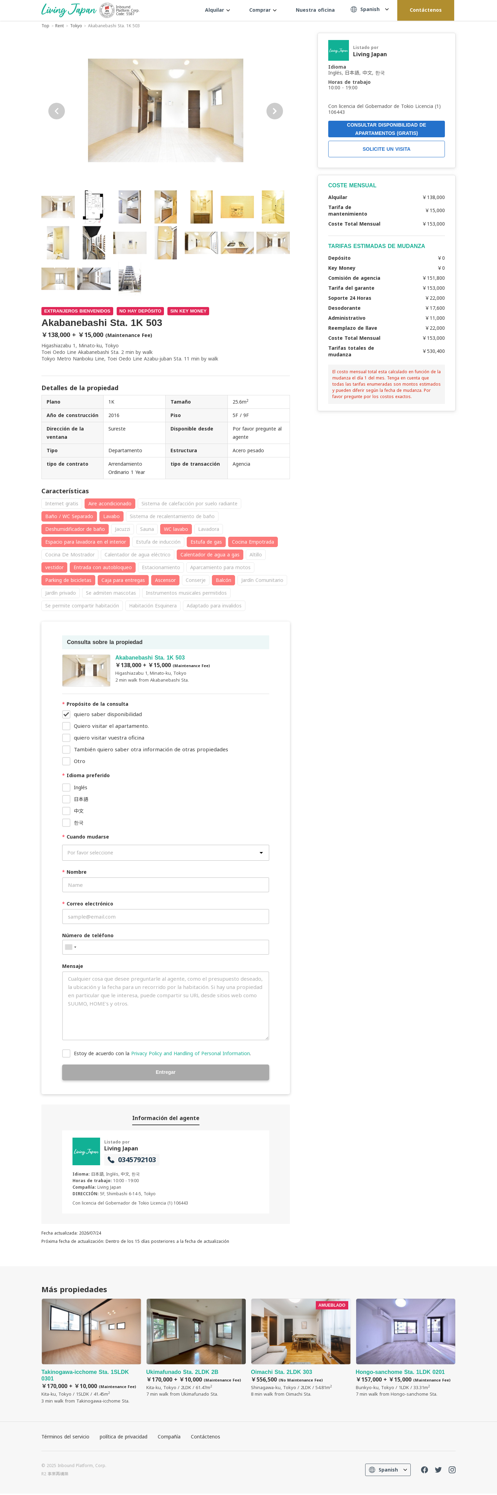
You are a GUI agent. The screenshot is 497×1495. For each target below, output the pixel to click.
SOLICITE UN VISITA (387, 149)
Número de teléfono (88, 935)
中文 (79, 811)
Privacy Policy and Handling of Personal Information (190, 1053)
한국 (79, 822)
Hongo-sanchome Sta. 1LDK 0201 (406, 1349)
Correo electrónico (87, 903)
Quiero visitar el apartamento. (111, 725)
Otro (79, 761)
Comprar (262, 10)
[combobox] (70, 947)
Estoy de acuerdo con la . (162, 1053)
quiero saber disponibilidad (108, 714)
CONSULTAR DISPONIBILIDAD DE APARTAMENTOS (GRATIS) (386, 129)
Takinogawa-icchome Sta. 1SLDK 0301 (91, 1352)
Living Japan (121, 1149)
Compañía (169, 1438)
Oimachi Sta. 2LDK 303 (301, 1349)
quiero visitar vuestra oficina (109, 737)
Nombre (74, 872)
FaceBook (424, 1471)
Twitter (438, 1471)
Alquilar (217, 10)
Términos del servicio (65, 1438)
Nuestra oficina (315, 10)
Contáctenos (426, 10)
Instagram (452, 1471)
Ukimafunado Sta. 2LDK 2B (196, 1349)
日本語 (81, 799)
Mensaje (72, 966)
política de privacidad (123, 1438)
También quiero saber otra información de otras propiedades (151, 749)
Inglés (80, 787)
